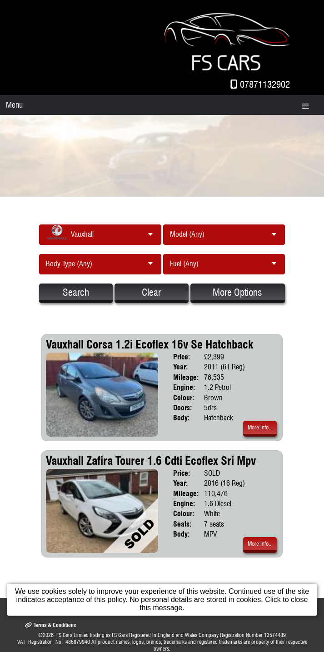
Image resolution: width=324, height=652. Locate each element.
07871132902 (265, 84)
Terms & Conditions (50, 625)
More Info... (260, 427)
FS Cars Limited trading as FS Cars (92, 635)
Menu (14, 104)
